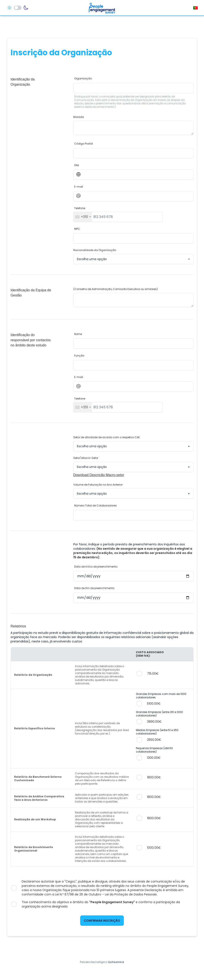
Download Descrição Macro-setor (98, 475)
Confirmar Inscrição (102, 920)
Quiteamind (116, 962)
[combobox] (83, 217)
